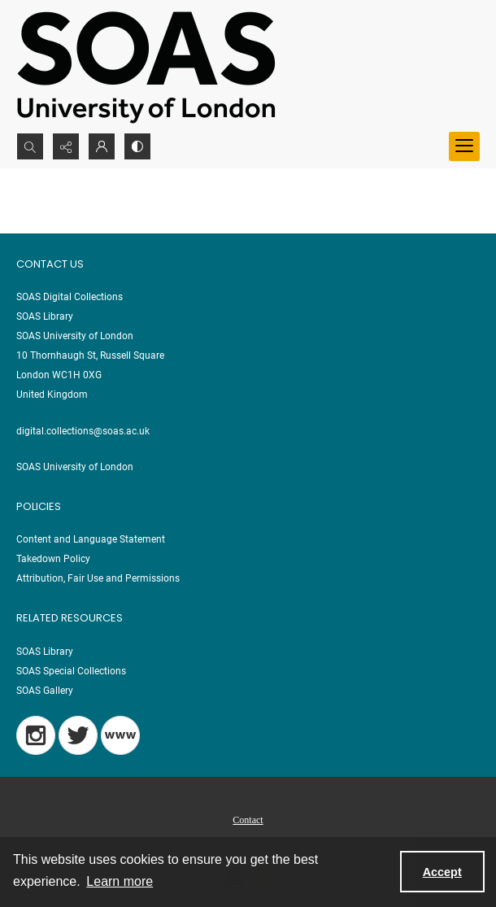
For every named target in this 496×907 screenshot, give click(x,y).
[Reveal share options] (66, 146)
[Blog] (120, 735)
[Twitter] (78, 735)
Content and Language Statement (90, 539)
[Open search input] (30, 146)
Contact (248, 820)
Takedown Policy (53, 559)
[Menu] (464, 146)
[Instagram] (35, 735)
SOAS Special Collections (71, 671)
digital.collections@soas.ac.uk (83, 431)
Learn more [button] (119, 881)
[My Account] (102, 146)
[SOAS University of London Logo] (146, 66)
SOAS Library (44, 651)
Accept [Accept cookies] (442, 872)
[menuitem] (248, 819)
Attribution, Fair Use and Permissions (98, 578)
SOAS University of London (74, 467)
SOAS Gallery (44, 690)
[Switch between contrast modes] (137, 146)
